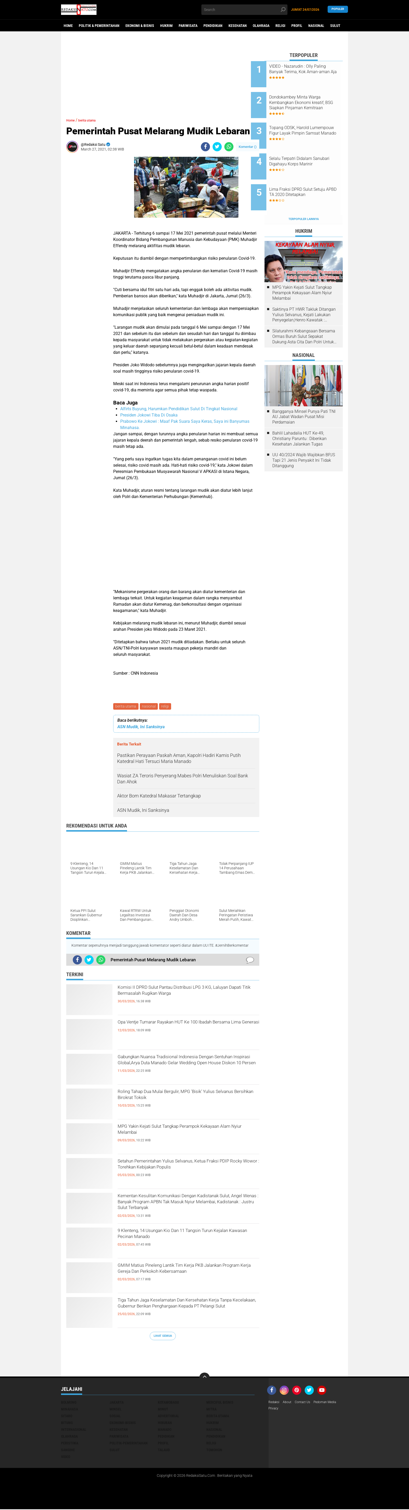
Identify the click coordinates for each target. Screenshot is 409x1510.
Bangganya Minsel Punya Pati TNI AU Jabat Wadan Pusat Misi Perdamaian (303, 395)
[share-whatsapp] (228, 146)
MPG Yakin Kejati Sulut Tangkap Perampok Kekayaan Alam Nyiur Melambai (180, 1133)
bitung (67, 1423)
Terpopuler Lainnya (303, 197)
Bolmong (68, 1403)
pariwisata (119, 1437)
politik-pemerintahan (129, 1444)
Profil (296, 26)
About (289, 1403)
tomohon (214, 1451)
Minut (163, 1410)
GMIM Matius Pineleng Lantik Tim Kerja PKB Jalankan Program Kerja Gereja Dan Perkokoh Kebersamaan (185, 1276)
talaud (164, 1451)
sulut (115, 1451)
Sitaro (66, 1417)
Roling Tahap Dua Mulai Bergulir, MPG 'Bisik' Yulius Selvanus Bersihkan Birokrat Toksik (182, 1098)
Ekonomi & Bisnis (139, 26)
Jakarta (117, 1403)
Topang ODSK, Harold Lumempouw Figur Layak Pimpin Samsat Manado (306, 124)
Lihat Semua (163, 1336)
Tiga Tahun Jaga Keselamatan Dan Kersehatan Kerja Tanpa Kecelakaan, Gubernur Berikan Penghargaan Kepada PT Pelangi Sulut (186, 1311)
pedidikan (166, 1437)
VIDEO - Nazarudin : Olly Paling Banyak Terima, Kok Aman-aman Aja (307, 72)
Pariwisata (188, 26)
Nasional (316, 26)
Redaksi (274, 1403)
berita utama (126, 707)
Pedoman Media (332, 1403)
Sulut (335, 26)
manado (164, 1430)
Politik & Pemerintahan (99, 26)
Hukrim (166, 26)
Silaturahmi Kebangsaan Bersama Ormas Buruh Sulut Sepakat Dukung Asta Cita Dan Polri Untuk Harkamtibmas (303, 315)
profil (163, 1444)
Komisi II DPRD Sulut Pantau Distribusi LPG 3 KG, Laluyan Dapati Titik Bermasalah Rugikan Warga (184, 998)
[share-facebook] (205, 146)
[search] (244, 9)
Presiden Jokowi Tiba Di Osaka (149, 415)
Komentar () (248, 147)
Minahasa (69, 1410)
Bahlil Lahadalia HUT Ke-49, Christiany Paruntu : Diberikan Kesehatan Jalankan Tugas (299, 417)
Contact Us (307, 1403)
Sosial (115, 1417)
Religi (280, 26)
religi (167, 707)
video (65, 1457)
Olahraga (261, 26)
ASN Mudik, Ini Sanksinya (141, 727)
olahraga (69, 1437)
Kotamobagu (168, 1403)
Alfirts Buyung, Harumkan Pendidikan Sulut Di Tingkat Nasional (178, 408)
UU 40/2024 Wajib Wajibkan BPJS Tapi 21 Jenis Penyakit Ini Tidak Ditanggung (303, 439)
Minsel (116, 1410)
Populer (338, 9)
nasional (150, 707)
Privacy (274, 1410)
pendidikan (215, 1437)
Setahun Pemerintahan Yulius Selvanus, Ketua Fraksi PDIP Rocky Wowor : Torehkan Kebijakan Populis (187, 1172)
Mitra (211, 1410)
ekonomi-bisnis (123, 1423)
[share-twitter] (217, 146)
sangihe (68, 1451)
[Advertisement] (162, 81)
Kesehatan (237, 26)
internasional (73, 1430)
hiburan (165, 1423)
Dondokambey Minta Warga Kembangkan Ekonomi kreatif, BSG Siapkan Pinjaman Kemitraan (310, 98)
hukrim (212, 1423)
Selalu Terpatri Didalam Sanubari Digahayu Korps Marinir (306, 151)
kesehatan (119, 1430)
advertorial (168, 1417)
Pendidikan (212, 26)
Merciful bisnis (219, 1403)
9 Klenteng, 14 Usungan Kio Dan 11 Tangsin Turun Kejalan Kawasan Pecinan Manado (181, 1237)
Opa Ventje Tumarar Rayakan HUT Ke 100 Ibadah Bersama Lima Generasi (178, 1028)
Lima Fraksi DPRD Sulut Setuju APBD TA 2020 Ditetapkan (311, 174)
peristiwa (69, 1444)
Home (68, 26)
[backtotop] (204, 1378)
